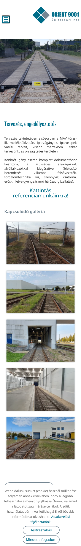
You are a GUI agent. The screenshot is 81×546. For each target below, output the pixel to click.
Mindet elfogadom (41, 539)
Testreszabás (41, 530)
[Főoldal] (55, 15)
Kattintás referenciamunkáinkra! (40, 193)
